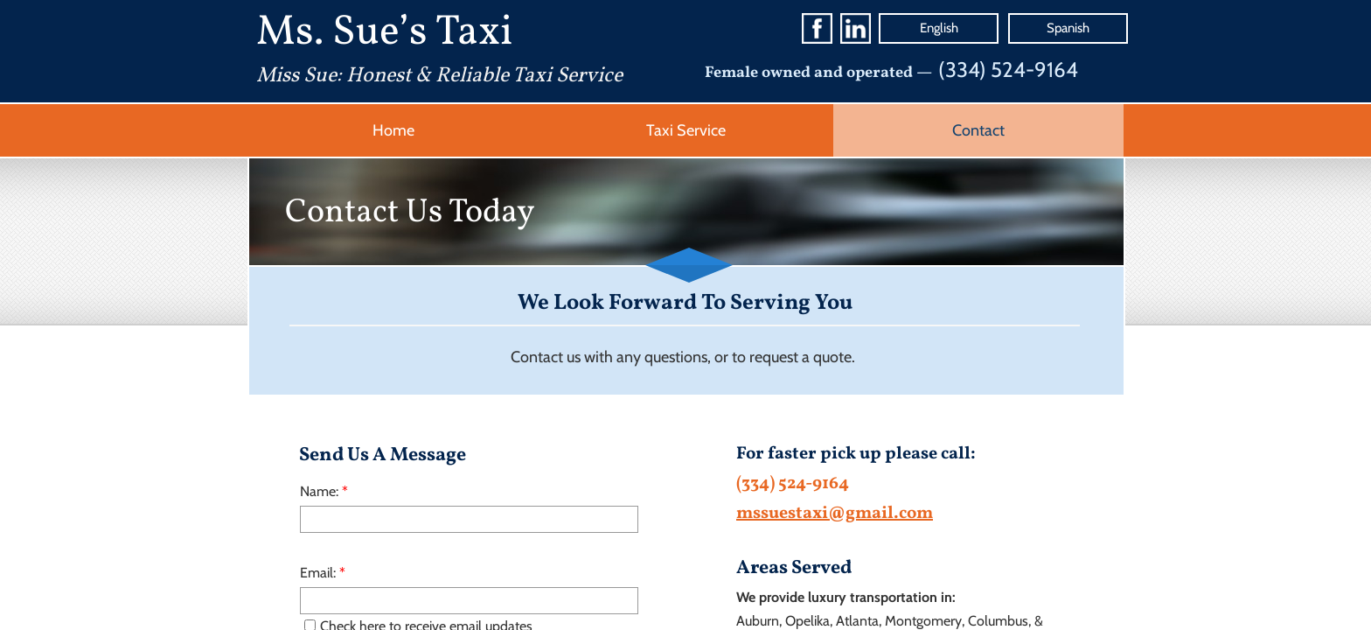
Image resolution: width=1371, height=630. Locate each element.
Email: (322, 572)
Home (393, 130)
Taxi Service (686, 130)
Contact (978, 130)
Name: (324, 491)
